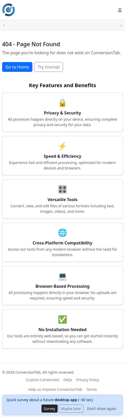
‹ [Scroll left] (3, 25)
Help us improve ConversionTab (55, 389)
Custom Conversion (42, 379)
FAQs (68, 379)
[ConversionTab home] (8, 10)
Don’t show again (101, 408)
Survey (49, 408)
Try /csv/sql (49, 67)
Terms (91, 389)
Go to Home (17, 67)
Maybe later (71, 408)
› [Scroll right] (121, 25)
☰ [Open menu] (120, 10)
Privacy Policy (87, 379)
